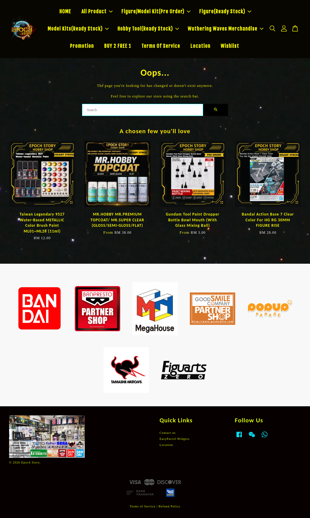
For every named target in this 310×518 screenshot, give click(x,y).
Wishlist (230, 46)
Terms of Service (142, 506)
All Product (97, 11)
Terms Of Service (160, 46)
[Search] (142, 110)
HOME (65, 11)
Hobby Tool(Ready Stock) (148, 29)
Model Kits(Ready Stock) (78, 29)
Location (200, 46)
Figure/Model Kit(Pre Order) (155, 11)
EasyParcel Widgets (175, 438)
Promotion (82, 46)
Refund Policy (169, 506)
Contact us (168, 432)
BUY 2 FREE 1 (117, 46)
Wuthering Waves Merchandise (225, 29)
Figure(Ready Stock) (225, 11)
